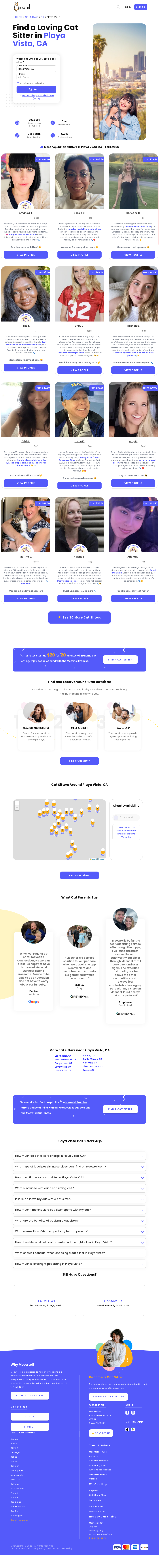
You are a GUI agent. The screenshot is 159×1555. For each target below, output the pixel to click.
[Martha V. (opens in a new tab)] (25, 556)
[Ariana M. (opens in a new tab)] (133, 556)
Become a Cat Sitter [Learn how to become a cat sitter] (108, 1396)
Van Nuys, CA (90, 1062)
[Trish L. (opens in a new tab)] (25, 441)
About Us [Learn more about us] (93, 1456)
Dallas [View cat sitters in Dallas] (14, 1457)
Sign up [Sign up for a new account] (30, 1426)
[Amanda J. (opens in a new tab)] (26, 213)
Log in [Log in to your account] (30, 1416)
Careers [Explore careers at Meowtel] (93, 1478)
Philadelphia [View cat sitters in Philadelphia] (17, 1488)
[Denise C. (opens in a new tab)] (79, 213)
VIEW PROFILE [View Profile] (26, 255)
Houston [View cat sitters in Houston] (15, 1466)
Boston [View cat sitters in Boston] (14, 1448)
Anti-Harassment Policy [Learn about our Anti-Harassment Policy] (59, 1548)
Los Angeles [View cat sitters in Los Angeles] (17, 1470)
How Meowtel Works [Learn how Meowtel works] (99, 1460)
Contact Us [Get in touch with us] (96, 1405)
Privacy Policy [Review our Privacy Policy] (38, 1548)
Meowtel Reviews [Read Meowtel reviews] (98, 1474)
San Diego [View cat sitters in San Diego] (16, 1502)
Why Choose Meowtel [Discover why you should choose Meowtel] (100, 1469)
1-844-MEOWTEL (45, 1298)
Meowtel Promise (77, 661)
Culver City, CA (63, 1070)
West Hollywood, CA (65, 1059)
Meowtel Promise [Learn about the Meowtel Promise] (98, 1452)
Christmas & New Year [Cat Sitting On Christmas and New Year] (100, 1534)
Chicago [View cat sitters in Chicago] (15, 1452)
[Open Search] (118, 7)
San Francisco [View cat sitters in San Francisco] (18, 1506)
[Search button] (36, 89)
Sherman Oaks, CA (93, 1066)
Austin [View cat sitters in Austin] (14, 1443)
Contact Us (113, 1298)
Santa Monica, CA (92, 1059)
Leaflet (93, 859)
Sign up (140, 6)
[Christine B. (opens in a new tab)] (133, 213)
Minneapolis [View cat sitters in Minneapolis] (17, 1475)
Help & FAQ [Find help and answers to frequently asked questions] (94, 1490)
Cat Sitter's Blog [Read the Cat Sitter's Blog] (97, 1495)
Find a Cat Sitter (79, 760)
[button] (17, 803)
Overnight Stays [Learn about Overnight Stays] (97, 1511)
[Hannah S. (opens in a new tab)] (133, 326)
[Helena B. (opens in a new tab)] (79, 556)
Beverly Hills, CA (63, 1066)
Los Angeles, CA (63, 1055)
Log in (127, 6)
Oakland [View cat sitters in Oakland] (15, 1484)
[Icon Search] (116, 817)
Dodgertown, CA (63, 1063)
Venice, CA (89, 1055)
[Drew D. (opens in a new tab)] (79, 326)
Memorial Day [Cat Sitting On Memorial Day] (96, 1523)
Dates (22, 74)
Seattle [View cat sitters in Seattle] (14, 1511)
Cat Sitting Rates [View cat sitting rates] (97, 1465)
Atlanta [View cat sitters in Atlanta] (14, 1439)
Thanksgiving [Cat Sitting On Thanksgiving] (96, 1530)
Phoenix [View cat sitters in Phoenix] (15, 1493)
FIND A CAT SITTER (120, 659)
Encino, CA (88, 1070)
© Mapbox (101, 859)
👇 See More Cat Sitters (79, 617)
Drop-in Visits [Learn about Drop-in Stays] (96, 1506)
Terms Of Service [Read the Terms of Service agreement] (20, 1548)
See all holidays (97, 1538)
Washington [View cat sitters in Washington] (17, 1515)
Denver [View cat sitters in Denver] (14, 1461)
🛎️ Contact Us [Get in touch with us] (101, 1433)
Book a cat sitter (30, 1395)
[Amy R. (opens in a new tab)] (133, 441)
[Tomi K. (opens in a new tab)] (25, 326)
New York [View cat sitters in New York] (15, 1479)
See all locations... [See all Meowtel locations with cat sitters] (20, 1520)
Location (23, 65)
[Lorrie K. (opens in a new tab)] (79, 441)
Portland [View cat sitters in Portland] (15, 1497)
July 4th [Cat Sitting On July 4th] (93, 1526)
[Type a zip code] (36, 68)
